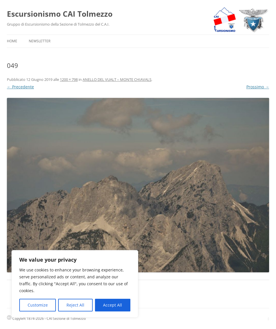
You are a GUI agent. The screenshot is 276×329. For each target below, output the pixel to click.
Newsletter (39, 41)
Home (12, 41)
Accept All (112, 305)
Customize (38, 305)
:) (268, 318)
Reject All (75, 305)
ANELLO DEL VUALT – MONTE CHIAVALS (117, 79)
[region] (75, 283)
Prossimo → (257, 87)
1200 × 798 (69, 79)
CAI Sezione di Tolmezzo (66, 318)
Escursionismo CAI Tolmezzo (60, 14)
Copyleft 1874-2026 (25, 318)
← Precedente (20, 87)
